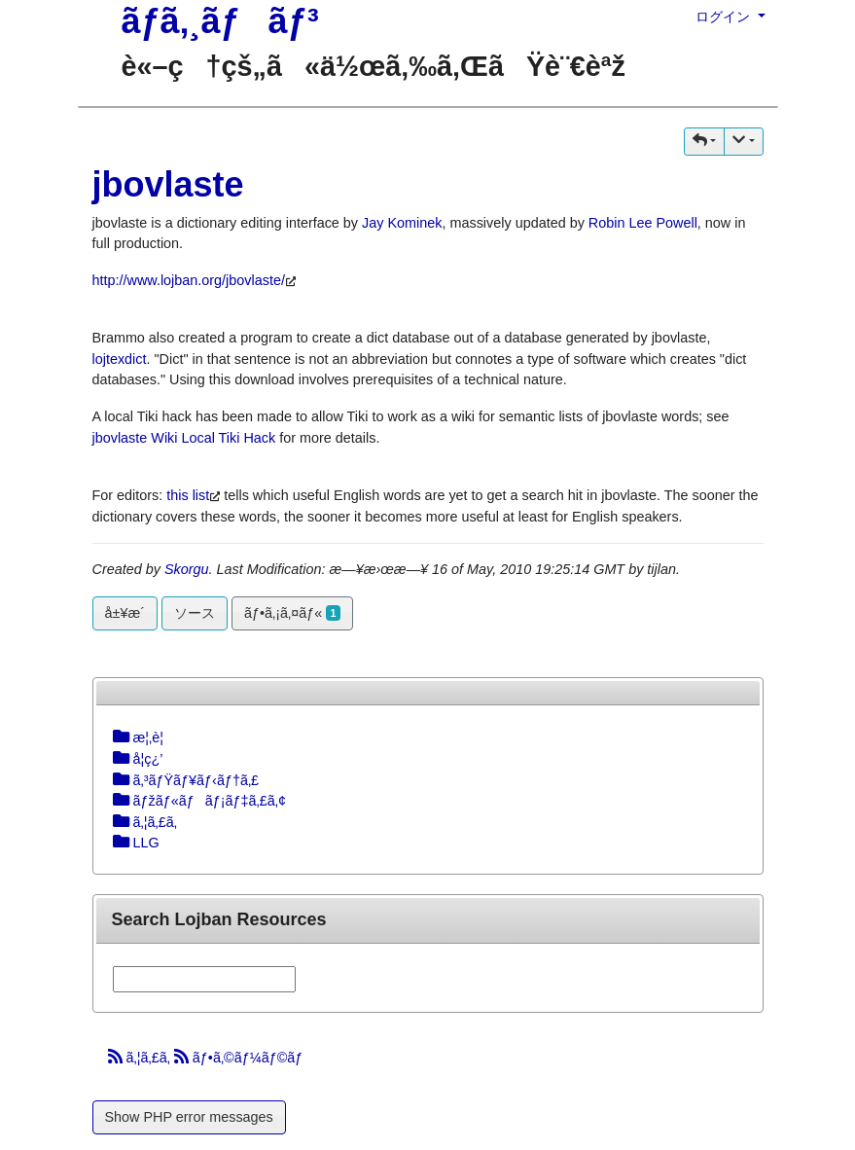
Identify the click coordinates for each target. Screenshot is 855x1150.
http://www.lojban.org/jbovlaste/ (188, 280)
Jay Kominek (402, 223)
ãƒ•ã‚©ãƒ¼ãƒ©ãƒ (240, 1057)
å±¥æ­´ (125, 613)
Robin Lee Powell (642, 223)
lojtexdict (119, 359)
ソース (194, 613)
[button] (704, 141)
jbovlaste (168, 184)
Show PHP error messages (189, 1117)
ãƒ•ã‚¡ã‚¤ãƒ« (292, 613)
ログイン (724, 16)
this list (187, 495)
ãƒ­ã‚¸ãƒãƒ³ (220, 21)
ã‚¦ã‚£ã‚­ (141, 1057)
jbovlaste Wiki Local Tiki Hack (184, 438)
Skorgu (186, 569)
